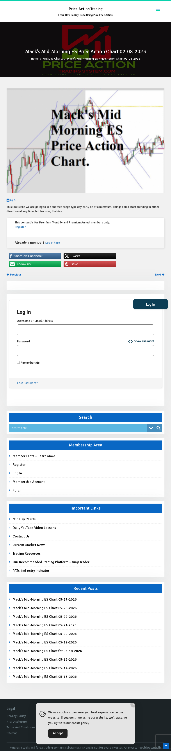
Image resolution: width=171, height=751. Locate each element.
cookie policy (80, 723)
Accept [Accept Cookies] (58, 733)
